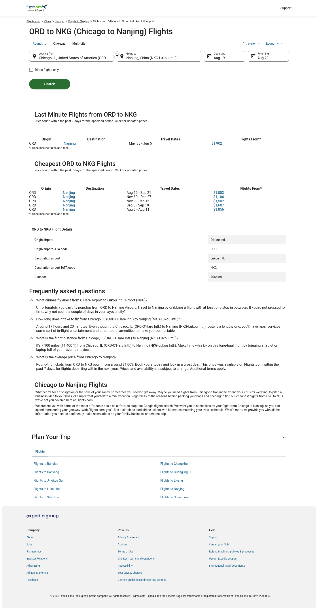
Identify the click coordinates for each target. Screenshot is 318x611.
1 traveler (252, 43)
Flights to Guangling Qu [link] (176, 472)
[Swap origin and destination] (116, 56)
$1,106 (218, 197)
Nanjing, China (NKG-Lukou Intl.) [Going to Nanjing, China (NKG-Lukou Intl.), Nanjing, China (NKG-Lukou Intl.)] (151, 58)
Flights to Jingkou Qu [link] (48, 480)
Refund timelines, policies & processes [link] (231, 551)
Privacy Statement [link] (128, 537)
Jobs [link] (29, 544)
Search (49, 84)
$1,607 (218, 205)
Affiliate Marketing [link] (37, 572)
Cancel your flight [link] (219, 544)
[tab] (39, 43)
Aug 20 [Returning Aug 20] (263, 58)
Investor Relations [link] (37, 558)
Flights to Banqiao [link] (46, 463)
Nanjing (70, 143)
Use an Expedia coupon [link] (223, 558)
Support (286, 8)
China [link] (47, 21)
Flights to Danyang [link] (46, 472)
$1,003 (218, 193)
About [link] (30, 537)
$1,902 (217, 143)
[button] (159, 437)
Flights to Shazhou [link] (46, 497)
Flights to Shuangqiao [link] (175, 497)
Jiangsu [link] (59, 21)
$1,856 (218, 209)
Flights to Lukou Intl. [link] (47, 489)
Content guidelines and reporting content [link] (142, 579)
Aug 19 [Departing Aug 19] (219, 58)
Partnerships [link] (34, 551)
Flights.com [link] (33, 21)
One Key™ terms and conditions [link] (136, 558)
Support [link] (213, 537)
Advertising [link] (33, 565)
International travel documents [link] (227, 565)
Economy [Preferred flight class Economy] (275, 43)
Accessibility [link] (125, 565)
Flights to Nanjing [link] (78, 21)
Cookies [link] (122, 544)
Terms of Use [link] (125, 551)
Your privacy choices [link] (130, 572)
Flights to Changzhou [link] (174, 463)
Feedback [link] (32, 579)
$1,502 (218, 201)
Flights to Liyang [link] (171, 480)
